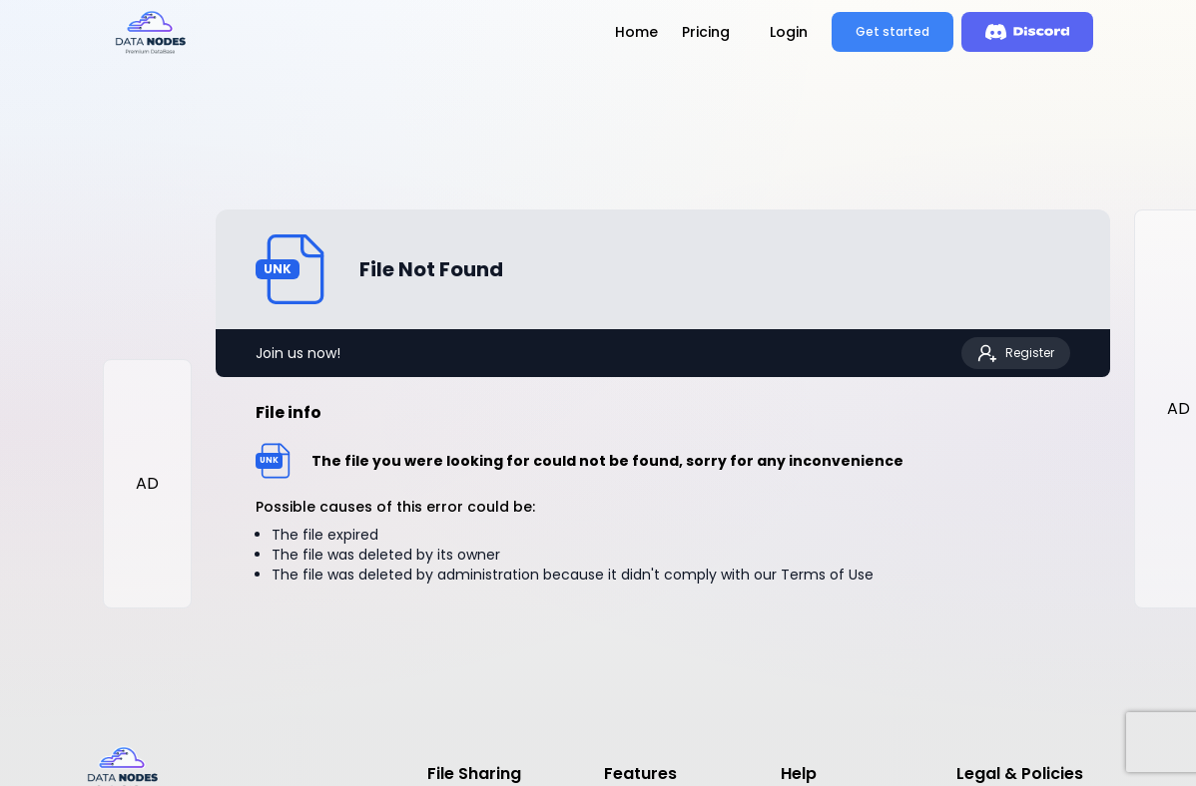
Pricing (706, 32)
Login (789, 32)
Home (636, 32)
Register (1015, 353)
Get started (892, 31)
